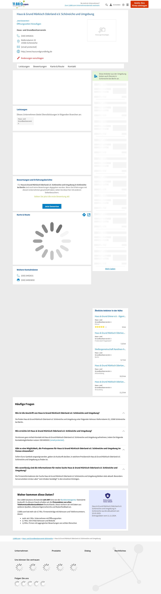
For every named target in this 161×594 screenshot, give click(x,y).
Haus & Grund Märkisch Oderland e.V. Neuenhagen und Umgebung (110, 333)
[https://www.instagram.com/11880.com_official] (23, 583)
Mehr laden (110, 268)
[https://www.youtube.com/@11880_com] (43, 583)
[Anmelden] (116, 5)
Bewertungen (40, 66)
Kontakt (72, 66)
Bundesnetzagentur (69, 500)
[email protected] (57, 440)
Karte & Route (57, 66)
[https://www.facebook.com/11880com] (17, 583)
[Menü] (128, 4)
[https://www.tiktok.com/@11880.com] (30, 583)
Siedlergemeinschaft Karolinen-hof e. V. (110, 349)
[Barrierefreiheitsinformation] (124, 4)
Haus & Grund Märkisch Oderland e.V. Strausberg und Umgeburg (110, 381)
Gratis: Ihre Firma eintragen (139, 4)
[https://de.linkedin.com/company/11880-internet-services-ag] (36, 583)
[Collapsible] (123, 413)
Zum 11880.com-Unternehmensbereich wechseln (82, 5)
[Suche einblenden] (107, 4)
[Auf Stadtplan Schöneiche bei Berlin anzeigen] (88, 214)
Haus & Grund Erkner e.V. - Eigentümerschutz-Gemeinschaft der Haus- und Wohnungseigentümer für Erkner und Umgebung (110, 316)
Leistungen (24, 66)
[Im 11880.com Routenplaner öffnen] (84, 214)
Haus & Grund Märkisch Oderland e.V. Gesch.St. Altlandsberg (110, 365)
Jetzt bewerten (52, 206)
